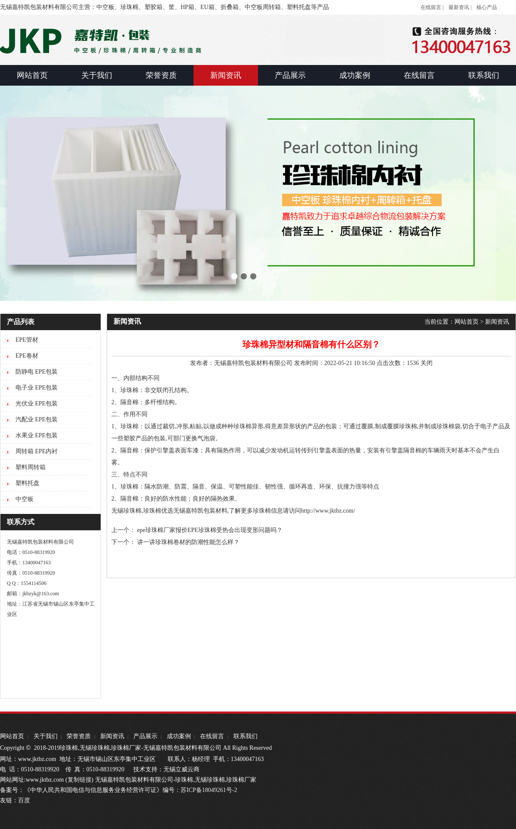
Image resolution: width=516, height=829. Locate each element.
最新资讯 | (459, 7)
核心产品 (486, 7)
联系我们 (245, 736)
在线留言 (212, 736)
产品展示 (145, 736)
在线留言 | (432, 7)
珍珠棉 (262, 510)
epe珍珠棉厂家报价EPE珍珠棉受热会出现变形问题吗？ (210, 530)
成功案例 (179, 736)
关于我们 (46, 736)
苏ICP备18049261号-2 (209, 790)
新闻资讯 (497, 322)
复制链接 (80, 779)
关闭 (427, 363)
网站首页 (467, 322)
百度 (24, 800)
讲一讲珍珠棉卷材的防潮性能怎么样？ (188, 542)
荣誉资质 (79, 736)
